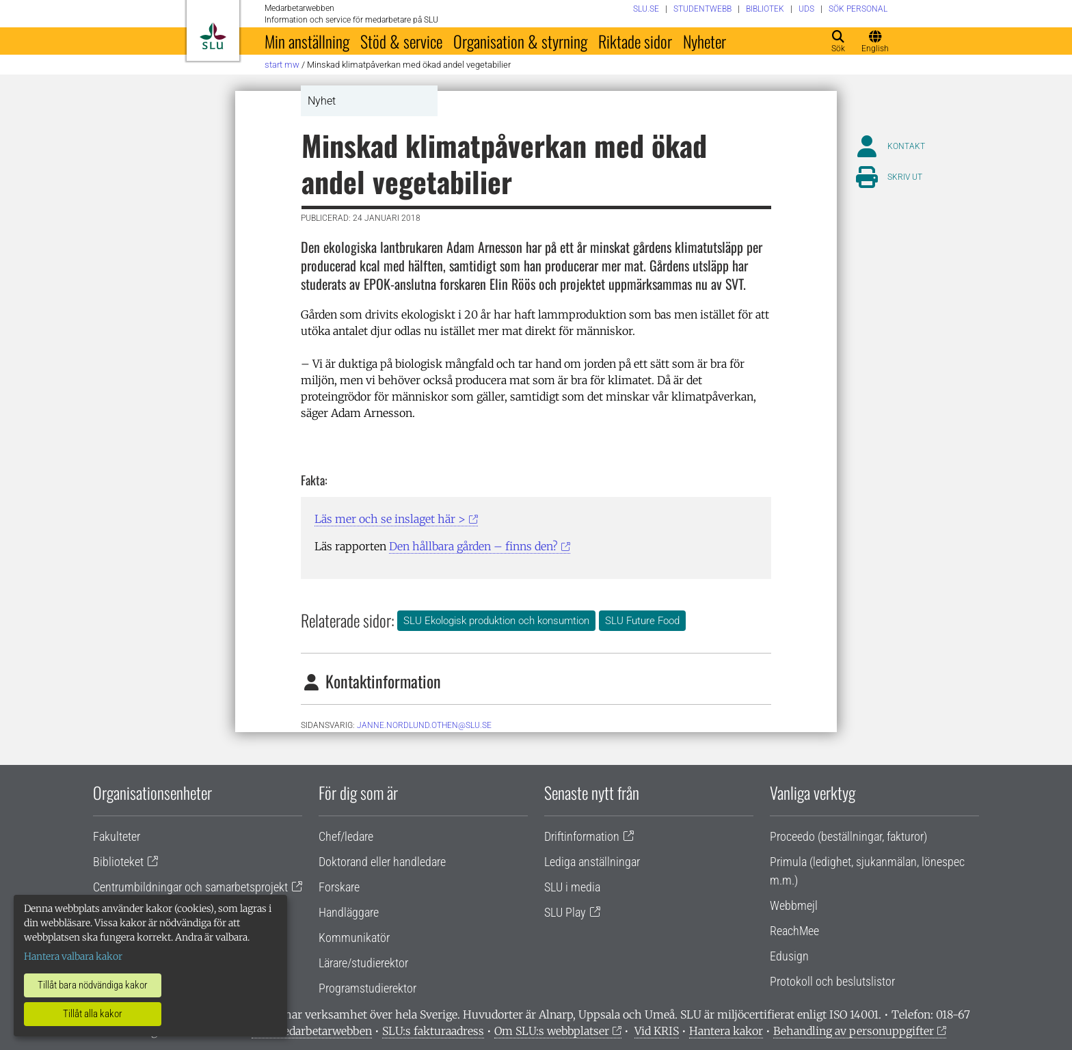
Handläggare (349, 912)
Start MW (282, 64)
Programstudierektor (367, 988)
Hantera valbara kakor (73, 956)
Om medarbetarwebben (312, 1031)
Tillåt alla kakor (92, 1014)
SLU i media (572, 887)
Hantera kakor (726, 1031)
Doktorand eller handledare (382, 861)
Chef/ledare (346, 836)
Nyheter (704, 41)
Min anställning (307, 41)
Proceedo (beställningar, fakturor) (848, 836)
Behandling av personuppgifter (853, 1031)
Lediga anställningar (592, 861)
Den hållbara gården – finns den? (473, 546)
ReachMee (794, 931)
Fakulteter (116, 836)
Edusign (789, 956)
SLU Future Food (642, 621)
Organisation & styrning (520, 41)
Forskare (339, 887)
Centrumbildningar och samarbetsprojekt (190, 887)
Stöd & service (401, 41)
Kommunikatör (354, 937)
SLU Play (565, 912)
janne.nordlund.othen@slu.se (424, 725)
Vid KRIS (656, 1031)
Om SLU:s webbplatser (551, 1031)
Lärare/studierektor (363, 963)
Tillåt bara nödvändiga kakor (93, 985)
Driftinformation (581, 836)
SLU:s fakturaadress (433, 1031)
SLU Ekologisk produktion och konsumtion (496, 621)
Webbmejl (794, 905)
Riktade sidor (635, 41)
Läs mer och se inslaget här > (390, 519)
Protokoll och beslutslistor (832, 981)
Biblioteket (118, 861)
